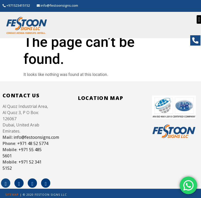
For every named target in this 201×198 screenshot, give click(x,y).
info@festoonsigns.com (36, 137)
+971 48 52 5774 (32, 143)
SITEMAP (12, 194)
